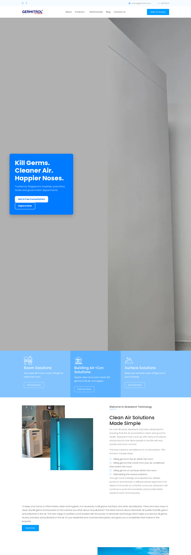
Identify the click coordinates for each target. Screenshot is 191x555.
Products (80, 12)
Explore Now (25, 205)
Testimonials (96, 12)
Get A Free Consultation (31, 199)
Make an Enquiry (158, 12)
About (69, 12)
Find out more (34, 385)
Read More (30, 528)
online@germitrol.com (140, 3)
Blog (108, 12)
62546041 (163, 3)
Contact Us (119, 12)
